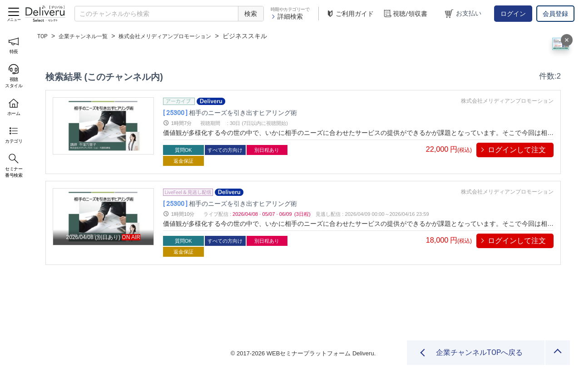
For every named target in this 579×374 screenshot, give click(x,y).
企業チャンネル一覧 (89, 36)
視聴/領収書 (405, 14)
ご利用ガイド (350, 14)
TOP (43, 36)
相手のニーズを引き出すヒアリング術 (249, 112)
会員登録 (555, 13)
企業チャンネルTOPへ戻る (479, 352)
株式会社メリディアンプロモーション (183, 36)
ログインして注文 (517, 149)
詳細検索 (287, 16)
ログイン (513, 13)
